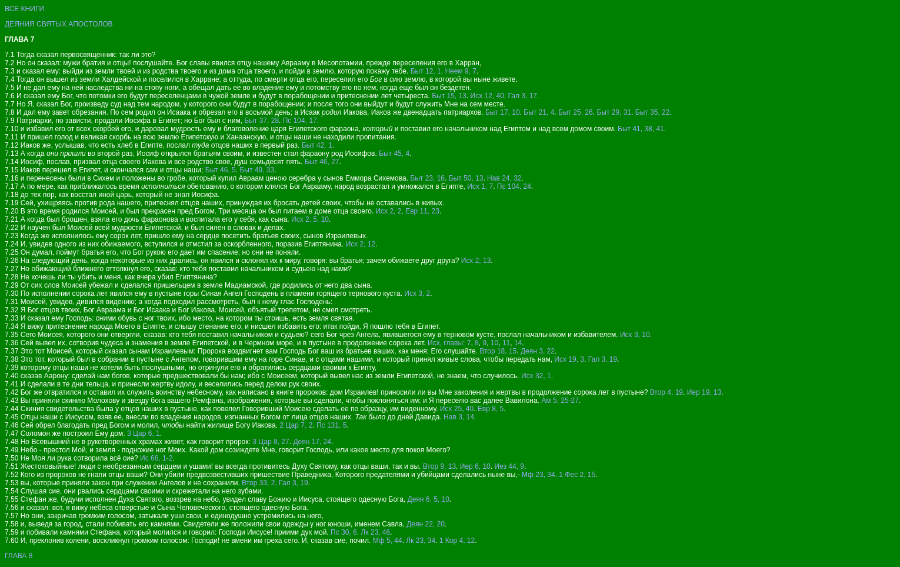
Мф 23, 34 (538, 475)
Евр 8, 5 (491, 409)
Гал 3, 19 (603, 359)
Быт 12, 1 (426, 71)
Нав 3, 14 (459, 417)
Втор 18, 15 (497, 351)
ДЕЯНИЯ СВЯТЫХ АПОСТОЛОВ (59, 24)
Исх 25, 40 (457, 409)
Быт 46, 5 (220, 170)
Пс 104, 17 (300, 120)
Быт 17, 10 (502, 112)
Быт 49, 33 (256, 170)
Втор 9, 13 (439, 466)
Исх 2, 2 (388, 211)
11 (506, 343)
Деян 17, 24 (312, 442)
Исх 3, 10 (635, 335)
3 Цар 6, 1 (143, 433)
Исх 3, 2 (417, 293)
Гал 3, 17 (523, 96)
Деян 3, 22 (538, 351)
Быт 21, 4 (539, 112)
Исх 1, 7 (480, 186)
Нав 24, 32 (504, 178)
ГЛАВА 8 (18, 556)
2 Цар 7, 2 (295, 425)
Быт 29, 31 (613, 112)
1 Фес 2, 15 (577, 475)
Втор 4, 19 (666, 392)
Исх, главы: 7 (449, 343)
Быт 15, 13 (449, 96)
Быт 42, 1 (317, 145)
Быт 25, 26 (575, 112)
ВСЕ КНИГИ (24, 9)
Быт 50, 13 (466, 178)
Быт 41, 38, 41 (641, 129)
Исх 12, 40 (487, 96)
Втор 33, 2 (258, 483)
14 (518, 343)
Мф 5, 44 (387, 540)
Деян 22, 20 (425, 524)
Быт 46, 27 (322, 162)
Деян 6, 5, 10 (428, 499)
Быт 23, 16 (427, 178)
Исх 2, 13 (476, 260)
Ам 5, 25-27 (560, 400)
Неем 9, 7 (460, 71)
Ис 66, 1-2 (156, 458)
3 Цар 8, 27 (270, 442)
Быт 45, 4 (394, 153)
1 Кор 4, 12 (457, 540)
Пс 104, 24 (514, 186)
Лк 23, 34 (420, 540)
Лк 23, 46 (375, 532)
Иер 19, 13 (704, 392)
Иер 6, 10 (475, 466)
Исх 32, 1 (536, 376)
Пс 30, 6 (344, 532)
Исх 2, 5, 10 (310, 219)
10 (494, 343)
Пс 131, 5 (331, 425)
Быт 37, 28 (261, 120)
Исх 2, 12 (361, 244)
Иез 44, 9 (509, 466)
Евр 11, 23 (422, 211)
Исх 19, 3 (569, 359)
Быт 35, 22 (652, 112)
